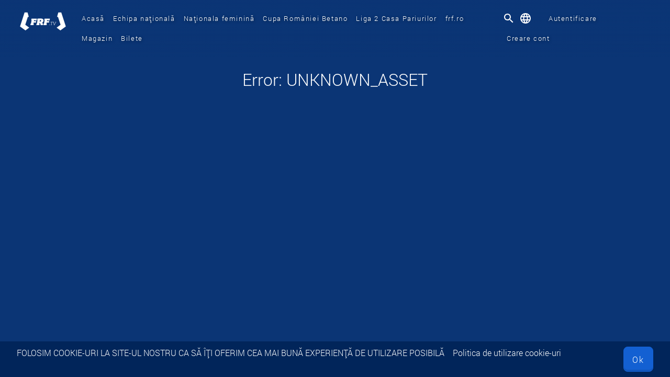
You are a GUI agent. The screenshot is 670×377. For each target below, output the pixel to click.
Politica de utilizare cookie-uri (507, 352)
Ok (638, 359)
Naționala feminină (219, 18)
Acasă (93, 18)
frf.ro (454, 18)
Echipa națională (144, 18)
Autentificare (573, 18)
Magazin (97, 38)
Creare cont (528, 38)
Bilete (132, 38)
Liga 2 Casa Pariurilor (396, 18)
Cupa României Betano (305, 18)
